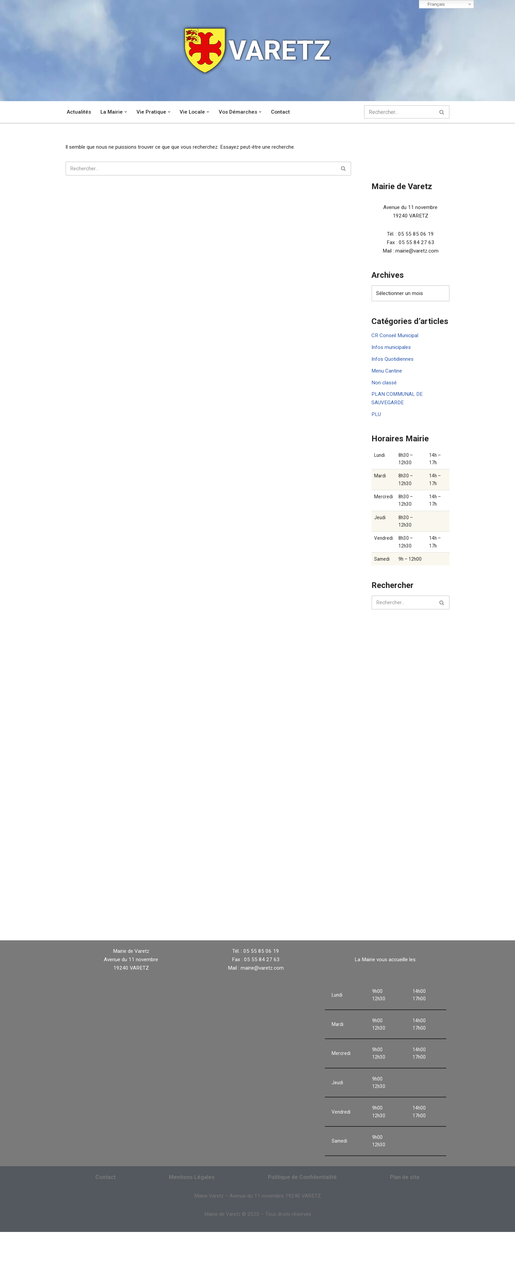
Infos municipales (392, 355)
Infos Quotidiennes (394, 368)
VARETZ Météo (305, 934)
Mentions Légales (192, 1209)
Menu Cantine (387, 380)
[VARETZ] (257, 50)
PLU (376, 427)
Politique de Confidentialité (302, 1209)
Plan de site (405, 1209)
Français (433, 4)
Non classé (384, 393)
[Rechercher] (399, 112)
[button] (126, 112)
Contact (284, 112)
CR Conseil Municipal (396, 343)
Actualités (79, 112)
